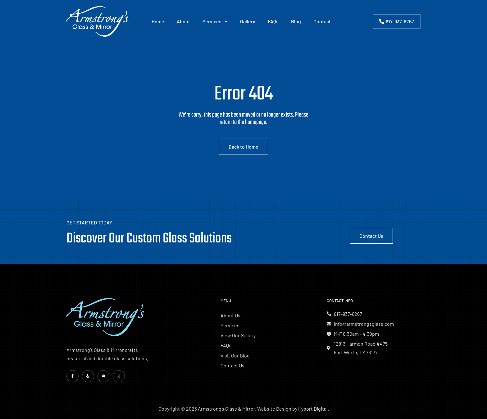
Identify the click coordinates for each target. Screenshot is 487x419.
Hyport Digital (313, 409)
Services (215, 21)
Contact (322, 21)
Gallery (247, 21)
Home (158, 21)
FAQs (273, 21)
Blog (296, 21)
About (183, 21)
